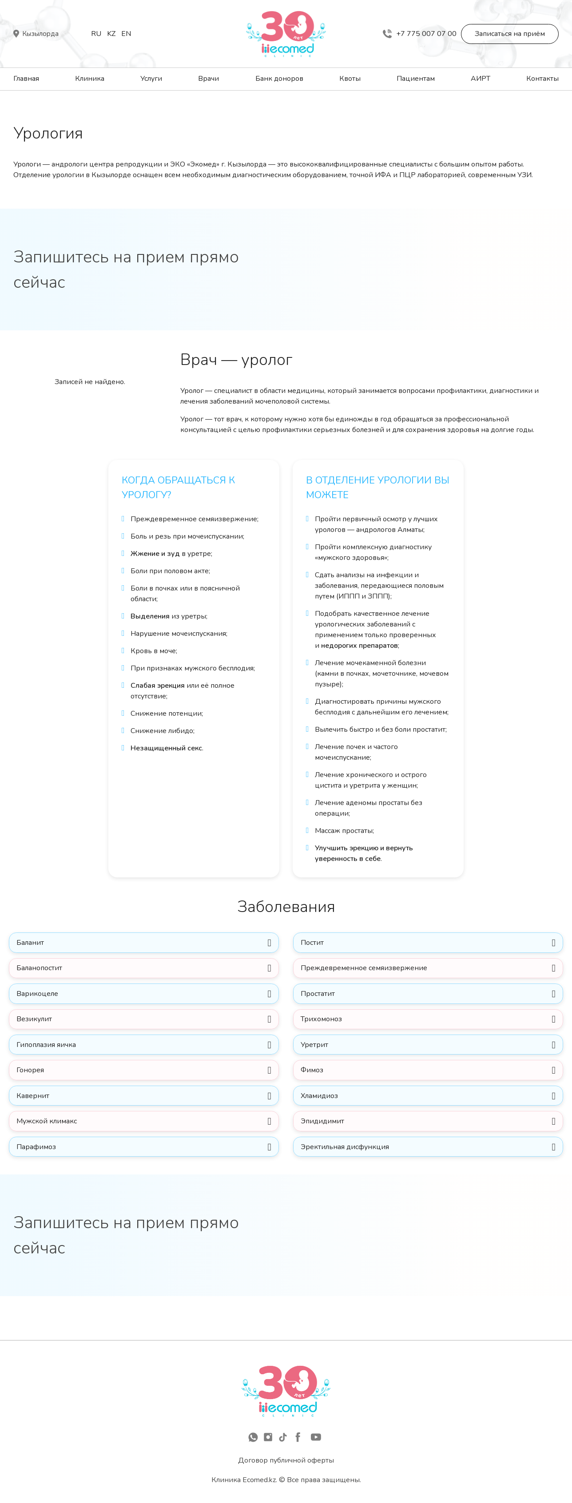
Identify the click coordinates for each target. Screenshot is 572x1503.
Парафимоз (38, 1171)
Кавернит (35, 1114)
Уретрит (316, 1058)
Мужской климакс (49, 1143)
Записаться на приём (510, 34)
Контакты (542, 78)
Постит (314, 944)
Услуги (151, 78)
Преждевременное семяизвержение (366, 972)
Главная (26, 78)
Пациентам (416, 78)
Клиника (89, 78)
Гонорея (32, 1086)
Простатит (320, 1001)
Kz (111, 34)
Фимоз (314, 1086)
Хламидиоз (322, 1114)
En (126, 34)
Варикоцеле (39, 1001)
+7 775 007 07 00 (420, 34)
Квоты (350, 78)
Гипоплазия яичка (48, 1058)
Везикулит (36, 1029)
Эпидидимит (324, 1143)
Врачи (208, 78)
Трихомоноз (323, 1029)
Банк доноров (279, 78)
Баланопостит (41, 972)
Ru (96, 34)
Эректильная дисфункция (347, 1171)
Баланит (32, 944)
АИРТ (480, 78)
